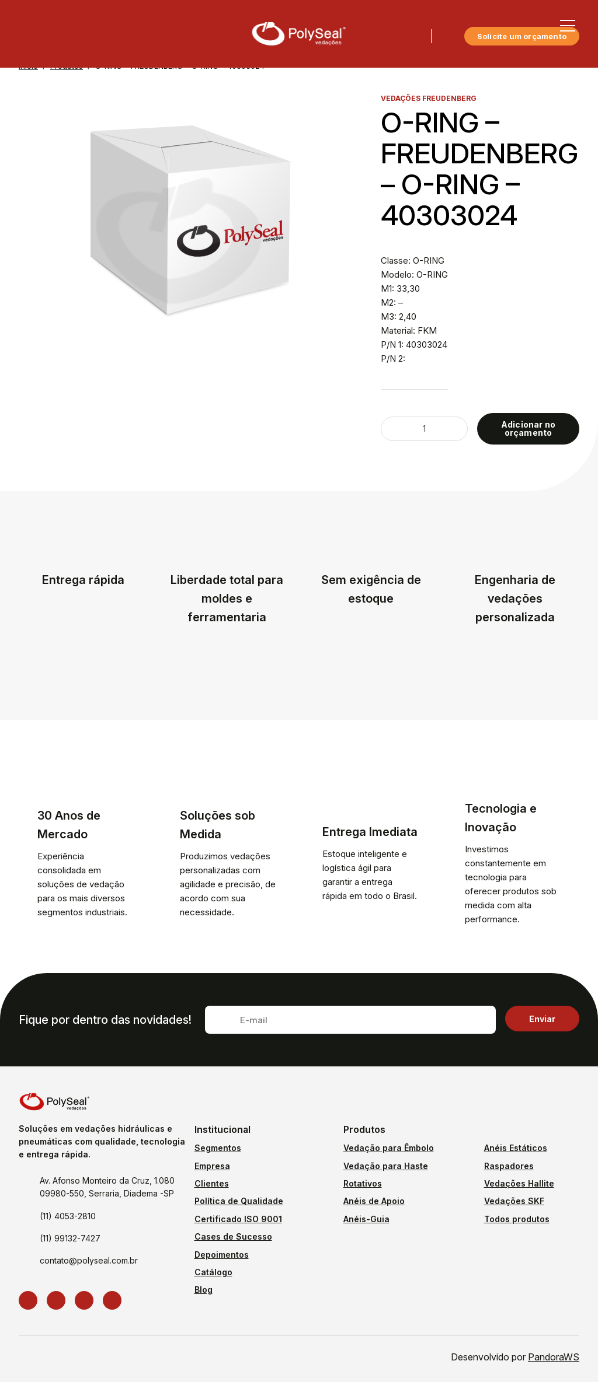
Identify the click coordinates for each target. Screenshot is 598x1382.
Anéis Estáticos (515, 1148)
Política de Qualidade (238, 1201)
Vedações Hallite (519, 1183)
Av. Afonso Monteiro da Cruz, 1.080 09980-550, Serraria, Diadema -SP (107, 1186)
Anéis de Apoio (374, 1201)
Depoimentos (221, 1254)
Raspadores (509, 1166)
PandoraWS (553, 1357)
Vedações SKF (514, 1201)
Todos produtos (517, 1219)
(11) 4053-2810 (68, 1216)
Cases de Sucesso (233, 1236)
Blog (203, 1289)
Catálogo (213, 1272)
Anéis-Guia (366, 1219)
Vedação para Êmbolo (388, 1148)
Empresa (212, 1166)
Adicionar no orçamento (528, 428)
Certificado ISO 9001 (238, 1219)
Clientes (211, 1183)
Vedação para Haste (385, 1166)
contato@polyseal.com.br (89, 1260)
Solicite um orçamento (521, 36)
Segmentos (217, 1148)
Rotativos (362, 1183)
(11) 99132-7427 (70, 1238)
